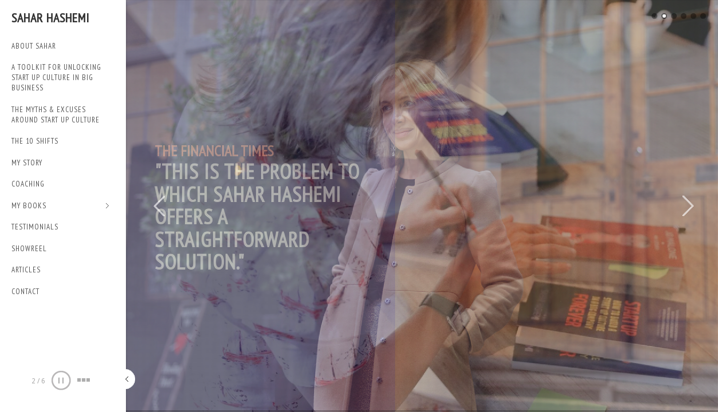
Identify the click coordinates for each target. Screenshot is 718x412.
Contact (25, 291)
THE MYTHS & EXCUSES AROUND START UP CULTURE (55, 115)
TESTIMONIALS (34, 227)
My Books (60, 206)
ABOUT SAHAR (33, 46)
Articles (26, 270)
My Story (26, 163)
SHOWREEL (29, 248)
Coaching (28, 184)
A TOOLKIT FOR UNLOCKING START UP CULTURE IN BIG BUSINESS (56, 77)
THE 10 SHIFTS (34, 141)
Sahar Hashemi (50, 18)
